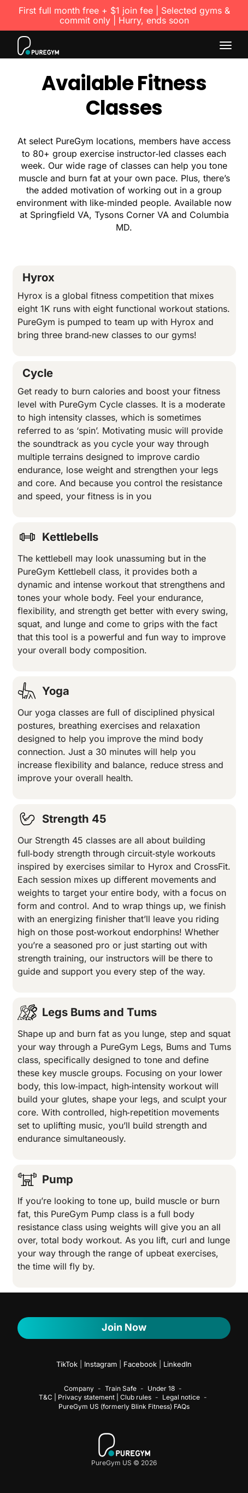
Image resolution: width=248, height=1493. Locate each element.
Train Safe (121, 1388)
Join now (124, 1327)
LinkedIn (177, 1364)
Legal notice (181, 1397)
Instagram (100, 1364)
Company (79, 1388)
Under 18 (161, 1388)
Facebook (140, 1364)
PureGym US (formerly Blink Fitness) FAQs (124, 1406)
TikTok (67, 1364)
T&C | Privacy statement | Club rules (95, 1397)
